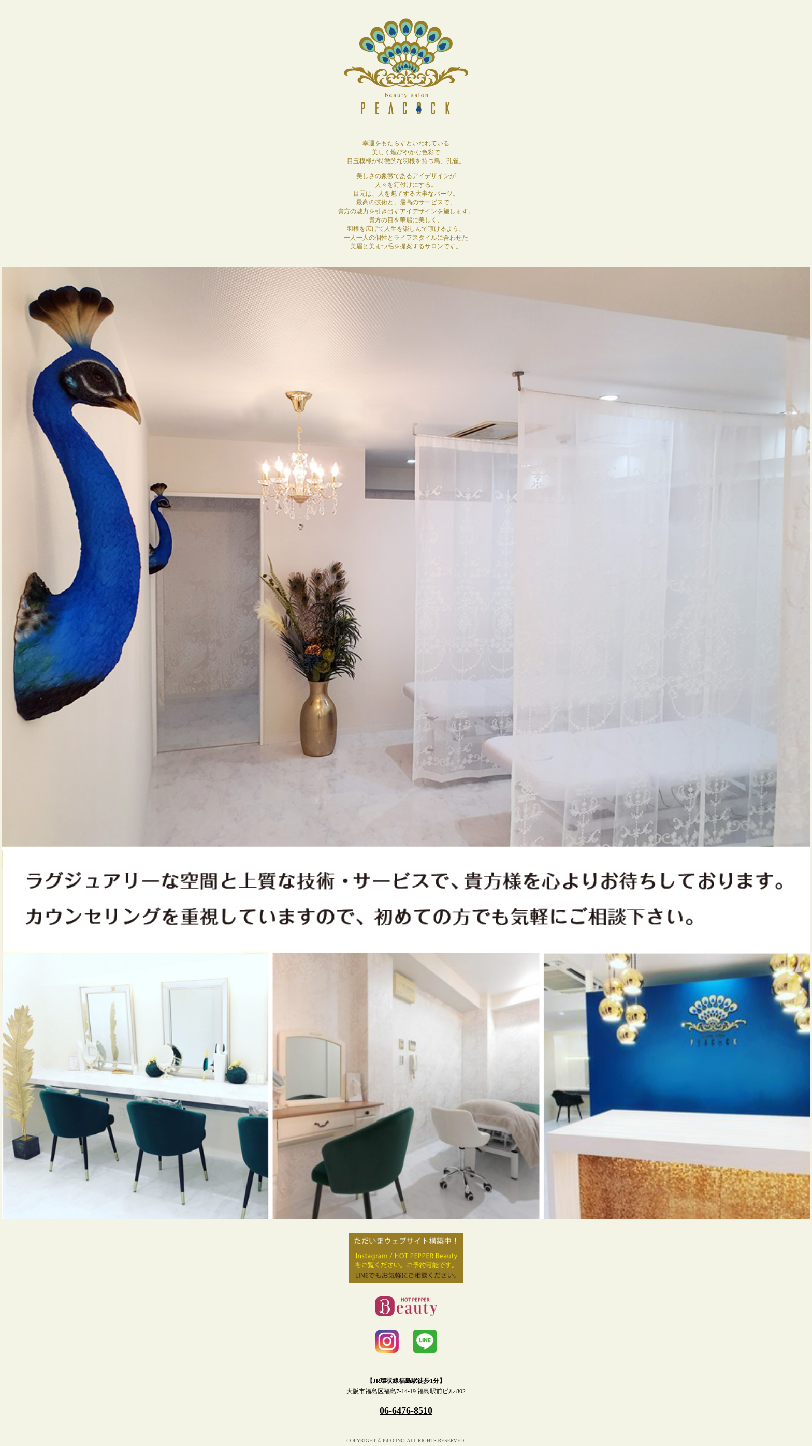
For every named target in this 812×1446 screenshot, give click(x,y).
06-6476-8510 (406, 1411)
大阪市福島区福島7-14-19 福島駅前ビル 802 (406, 1391)
